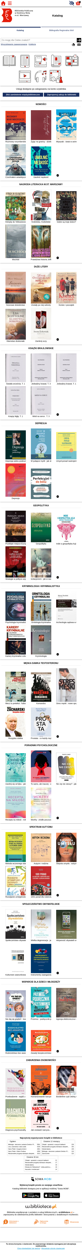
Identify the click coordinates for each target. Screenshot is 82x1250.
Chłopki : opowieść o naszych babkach (54, 1144)
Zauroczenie (45, 1153)
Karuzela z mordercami (32, 1169)
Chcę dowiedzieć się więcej (28, 1248)
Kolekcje (32, 44)
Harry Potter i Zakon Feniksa (17, 1151)
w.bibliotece (65, 1212)
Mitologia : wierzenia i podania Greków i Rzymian (23, 1144)
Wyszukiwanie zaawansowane (14, 44)
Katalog (20, 30)
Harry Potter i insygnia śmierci (17, 1149)
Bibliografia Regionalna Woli (61, 30)
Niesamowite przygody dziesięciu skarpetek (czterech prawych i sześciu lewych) (32, 1153)
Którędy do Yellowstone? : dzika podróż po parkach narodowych (44, 1167)
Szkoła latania (46, 1149)
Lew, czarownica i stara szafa (17, 1146)
